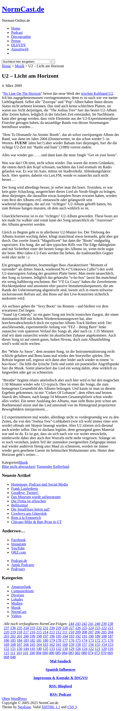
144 (26, 649)
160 (65, 645)
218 (19, 632)
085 (58, 653)
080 (84, 653)
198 (39, 636)
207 (91, 632)
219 (13, 632)
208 (84, 632)
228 (65, 628)
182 (32, 640)
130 (65, 649)
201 (19, 636)
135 (45, 649)
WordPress (19, 699)
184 (19, 640)
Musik (19, 66)
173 (91, 640)
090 (45, 653)
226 (78, 628)
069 (110, 653)
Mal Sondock (60, 661)
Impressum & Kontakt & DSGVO (60, 678)
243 (78, 624)
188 (104, 636)
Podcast (17, 32)
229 (58, 628)
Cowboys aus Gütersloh (29, 513)
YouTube (18, 548)
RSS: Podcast (60, 694)
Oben (6, 699)
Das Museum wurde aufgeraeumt (36, 497)
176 (71, 640)
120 (104, 649)
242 (84, 624)
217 (26, 632)
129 (71, 649)
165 (32, 645)
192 (78, 636)
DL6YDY (18, 45)
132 (58, 649)
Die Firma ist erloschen (28, 501)
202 (13, 636)
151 (13, 649)
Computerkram (22, 591)
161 (58, 645)
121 (97, 649)
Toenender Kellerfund (52, 467)
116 (110, 649)
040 (13, 657)
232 (39, 628)
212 (58, 632)
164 (39, 645)
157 (84, 645)
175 (78, 640)
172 (97, 640)
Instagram (18, 544)
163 (45, 645)
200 (26, 636)
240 (97, 624)
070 (103, 653)
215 (39, 632)
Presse (16, 41)
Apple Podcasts (22, 565)
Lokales (17, 599)
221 (110, 628)
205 (104, 632)
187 (110, 636)
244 (71, 624)
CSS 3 (72, 707)
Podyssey (18, 569)
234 (26, 628)
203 (6, 636)
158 (78, 645)
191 (84, 636)
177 (65, 640)
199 (32, 636)
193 (71, 636)
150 (19, 649)
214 (45, 632)
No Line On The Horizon (22, 93)
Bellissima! (19, 505)
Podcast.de (19, 561)
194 (65, 636)
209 (78, 632)
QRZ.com (18, 552)
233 (32, 628)
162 (52, 645)
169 (6, 645)
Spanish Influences (60, 669)
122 (91, 649)
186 (6, 640)
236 (13, 628)
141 (32, 649)
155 (97, 645)
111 (12, 653)
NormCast (18, 612)
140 (39, 649)
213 (52, 632)
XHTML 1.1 (51, 707)
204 (110, 632)
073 (97, 653)
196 (52, 636)
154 (104, 645)
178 (58, 640)
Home (15, 28)
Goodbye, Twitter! (25, 493)
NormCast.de (23, 9)
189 (97, 636)
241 (91, 624)
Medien (17, 603)
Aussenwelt (20, 49)
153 (110, 645)
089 (51, 653)
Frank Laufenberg (24, 488)
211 (65, 632)
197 (45, 636)
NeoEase (24, 707)
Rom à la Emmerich (26, 518)
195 (58, 636)
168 (13, 645)
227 (71, 628)
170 (110, 640)
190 (91, 636)
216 (32, 632)
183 (26, 640)
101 (25, 653)
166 (26, 645)
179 (52, 640)
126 (78, 649)
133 (52, 649)
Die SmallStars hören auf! (30, 509)
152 (6, 649)
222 (104, 628)
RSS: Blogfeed (60, 686)
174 (84, 640)
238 (110, 624)
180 (45, 640)
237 (6, 628)
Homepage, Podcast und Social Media (39, 484)
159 (71, 645)
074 (90, 653)
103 (19, 653)
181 (39, 640)
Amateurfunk (21, 587)
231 (45, 628)
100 (32, 653)
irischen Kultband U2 (97, 93)
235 (19, 628)
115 (6, 653)
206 (97, 632)
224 (91, 628)
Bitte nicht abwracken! (19, 467)
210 (71, 632)
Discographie (21, 37)
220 (6, 632)
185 (13, 640)
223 (97, 628)
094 (38, 653)
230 (52, 628)
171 (104, 640)
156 (91, 645)
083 (71, 653)
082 (77, 653)
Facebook (18, 540)
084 (64, 653)
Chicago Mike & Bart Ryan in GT (36, 522)
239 (104, 624)
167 (19, 645)
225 (84, 628)
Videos (16, 616)
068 (6, 657)
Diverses (17, 595)
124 (84, 649)
